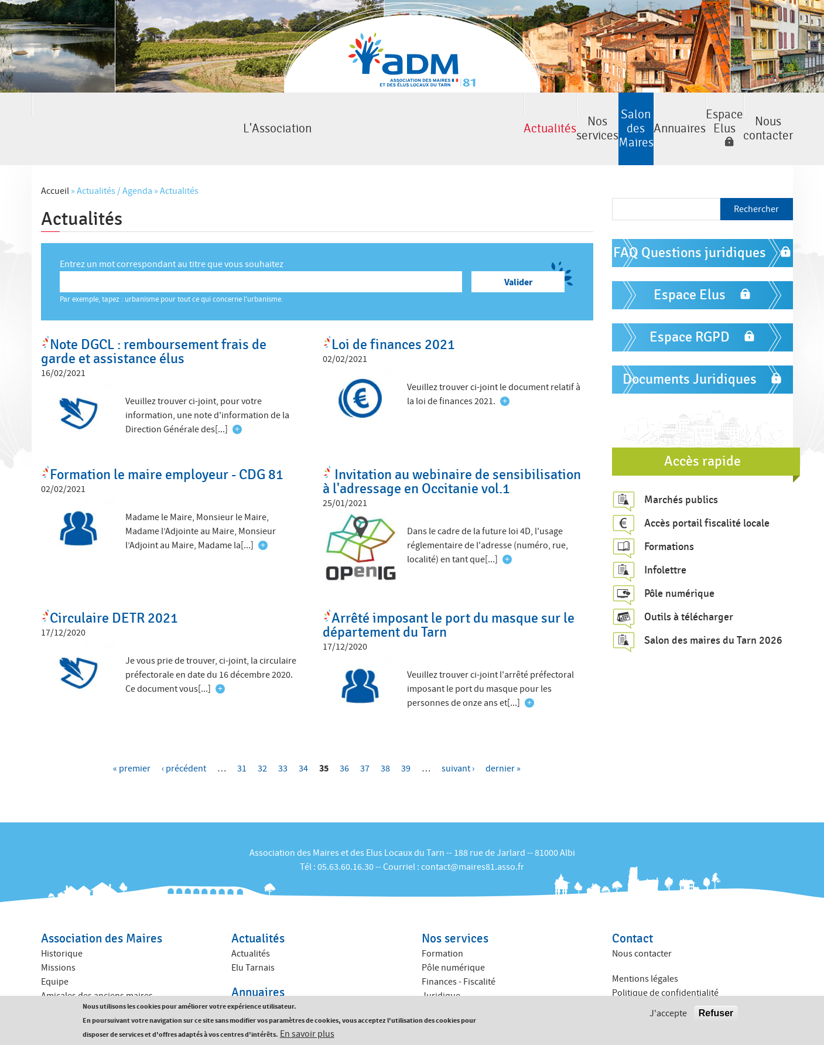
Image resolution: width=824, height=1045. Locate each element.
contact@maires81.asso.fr (472, 836)
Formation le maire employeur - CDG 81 (166, 443)
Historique (62, 922)
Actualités (194, 113)
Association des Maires (101, 907)
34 (303, 737)
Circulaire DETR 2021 (114, 587)
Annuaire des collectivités (281, 990)
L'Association (85, 113)
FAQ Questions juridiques (689, 221)
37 (365, 737)
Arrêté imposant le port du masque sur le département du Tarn (449, 594)
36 (344, 737)
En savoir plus (307, 1034)
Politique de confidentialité (665, 961)
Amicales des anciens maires (97, 965)
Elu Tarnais (253, 936)
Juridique (441, 965)
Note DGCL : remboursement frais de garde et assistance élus (153, 320)
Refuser (716, 1013)
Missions (58, 936)
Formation (442, 922)
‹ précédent (184, 737)
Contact (632, 907)
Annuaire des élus (266, 976)
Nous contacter (738, 113)
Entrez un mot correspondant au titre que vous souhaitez (171, 233)
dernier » (503, 737)
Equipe (55, 951)
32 (262, 737)
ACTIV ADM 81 (449, 979)
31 (242, 737)
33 (283, 737)
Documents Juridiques (690, 348)
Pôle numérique (679, 561)
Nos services (303, 113)
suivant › (458, 737)
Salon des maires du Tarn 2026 (713, 608)
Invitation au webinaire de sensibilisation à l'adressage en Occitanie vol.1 (452, 450)
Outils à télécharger (688, 585)
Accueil (55, 160)
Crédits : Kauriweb (647, 986)
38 (385, 737)
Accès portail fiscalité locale (707, 491)
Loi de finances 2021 (393, 313)
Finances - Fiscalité (458, 951)
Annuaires (521, 113)
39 (406, 737)
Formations (669, 514)
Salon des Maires (412, 113)
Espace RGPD (689, 306)
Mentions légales (645, 947)
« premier (132, 737)
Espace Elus (619, 113)
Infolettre (665, 538)
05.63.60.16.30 (345, 836)
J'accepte (668, 1013)
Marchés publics (681, 468)
